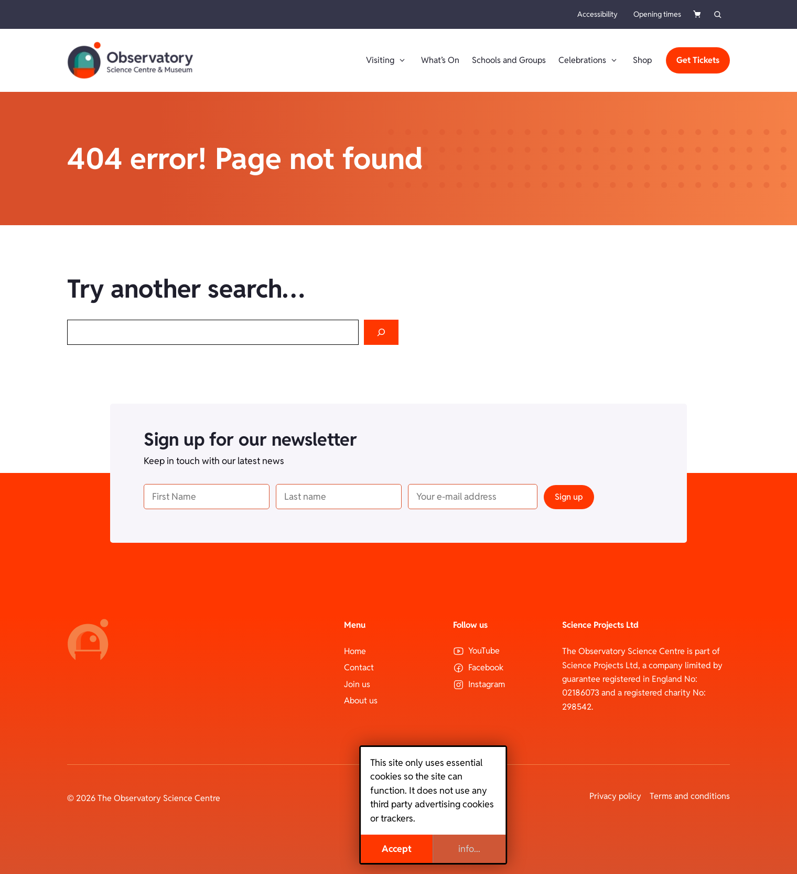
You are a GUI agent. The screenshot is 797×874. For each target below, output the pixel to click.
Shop (642, 60)
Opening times (657, 14)
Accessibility (597, 14)
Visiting (387, 60)
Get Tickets (697, 60)
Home (355, 651)
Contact (359, 667)
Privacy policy (615, 796)
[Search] (381, 332)
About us (361, 700)
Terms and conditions (690, 796)
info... (435, 849)
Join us (357, 684)
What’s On (440, 60)
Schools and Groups (509, 60)
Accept (362, 849)
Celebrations (589, 60)
